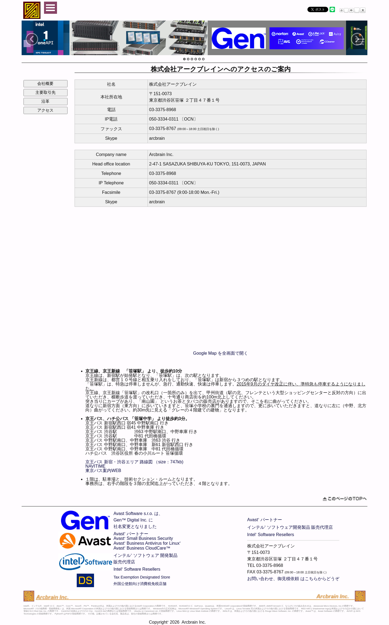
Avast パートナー (130, 533)
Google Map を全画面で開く (220, 353)
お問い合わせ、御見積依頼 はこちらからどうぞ (293, 578)
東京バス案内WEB (103, 470)
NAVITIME (95, 466)
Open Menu (50, 8)
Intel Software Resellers (136, 569)
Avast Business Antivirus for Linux (147, 543)
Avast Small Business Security (143, 538)
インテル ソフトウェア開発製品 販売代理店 (290, 527)
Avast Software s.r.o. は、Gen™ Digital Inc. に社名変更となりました (138, 520)
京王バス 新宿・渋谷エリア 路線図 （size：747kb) (134, 462)
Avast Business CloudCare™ (141, 548)
